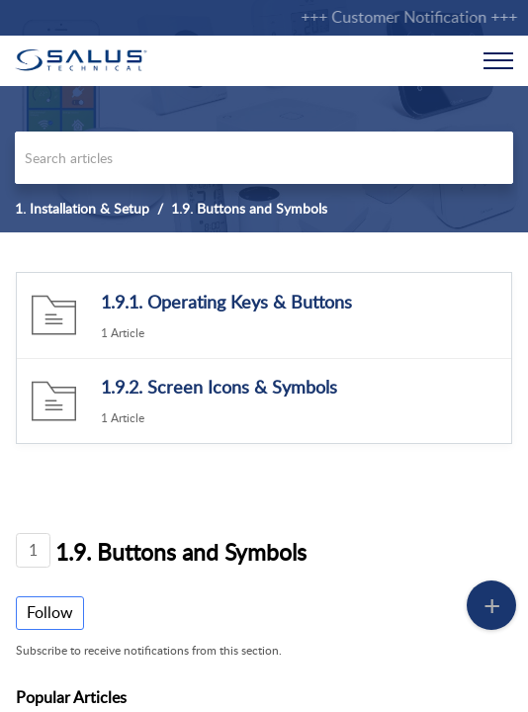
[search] (264, 158)
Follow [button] (50, 612)
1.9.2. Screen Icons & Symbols (219, 387)
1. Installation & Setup (82, 208)
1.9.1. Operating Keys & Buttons (226, 301)
